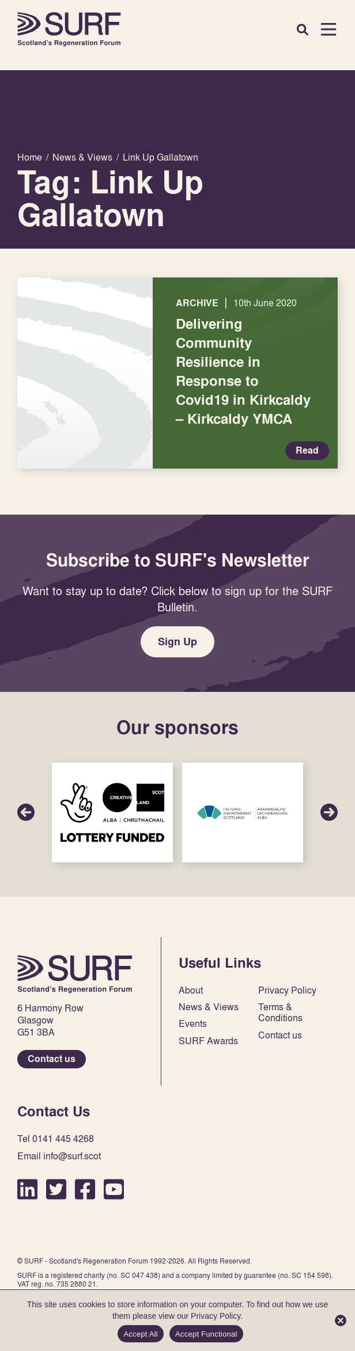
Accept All (140, 1334)
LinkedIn (27, 1189)
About (191, 990)
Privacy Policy (287, 990)
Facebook (85, 1189)
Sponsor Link (112, 812)
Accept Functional (206, 1334)
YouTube (114, 1189)
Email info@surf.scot (59, 1156)
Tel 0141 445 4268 (55, 1138)
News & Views (209, 1007)
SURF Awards (208, 1041)
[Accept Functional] (340, 1320)
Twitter (56, 1189)
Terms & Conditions (280, 1012)
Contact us (51, 1058)
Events (193, 1023)
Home (69, 29)
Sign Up (177, 641)
